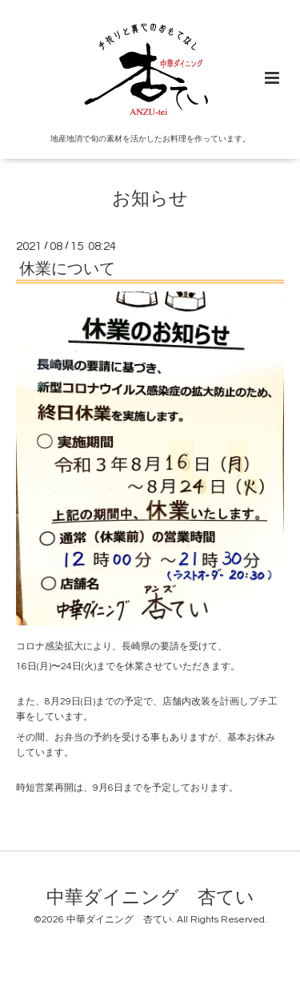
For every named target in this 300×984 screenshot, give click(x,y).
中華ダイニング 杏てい (150, 897)
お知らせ (150, 199)
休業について (67, 269)
